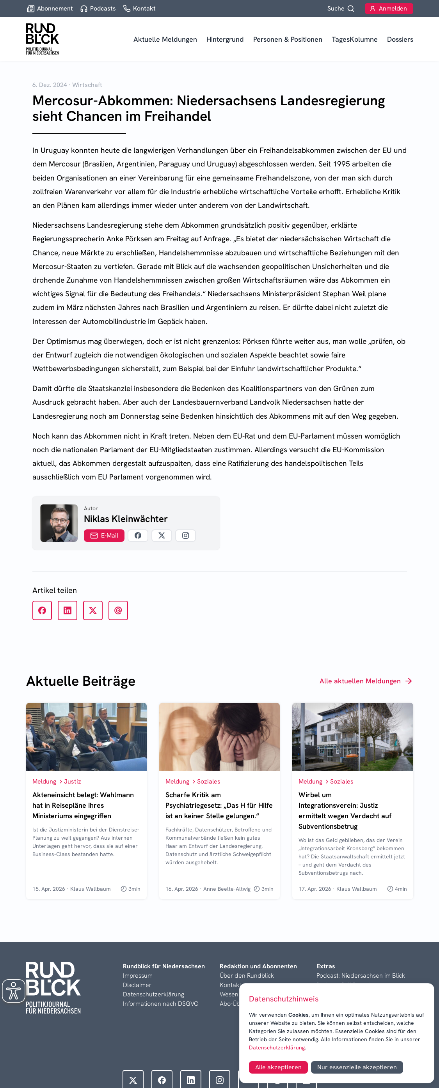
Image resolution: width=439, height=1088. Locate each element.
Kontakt (230, 985)
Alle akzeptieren (278, 1067)
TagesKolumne (355, 39)
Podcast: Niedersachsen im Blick (360, 975)
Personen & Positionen (287, 39)
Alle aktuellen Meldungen (366, 681)
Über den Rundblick (247, 975)
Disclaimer (137, 985)
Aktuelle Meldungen (165, 39)
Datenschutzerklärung (277, 1047)
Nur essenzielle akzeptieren (357, 1067)
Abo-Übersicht (239, 1004)
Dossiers (400, 39)
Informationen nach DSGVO (161, 1004)
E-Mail (104, 535)
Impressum (138, 975)
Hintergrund (225, 39)
